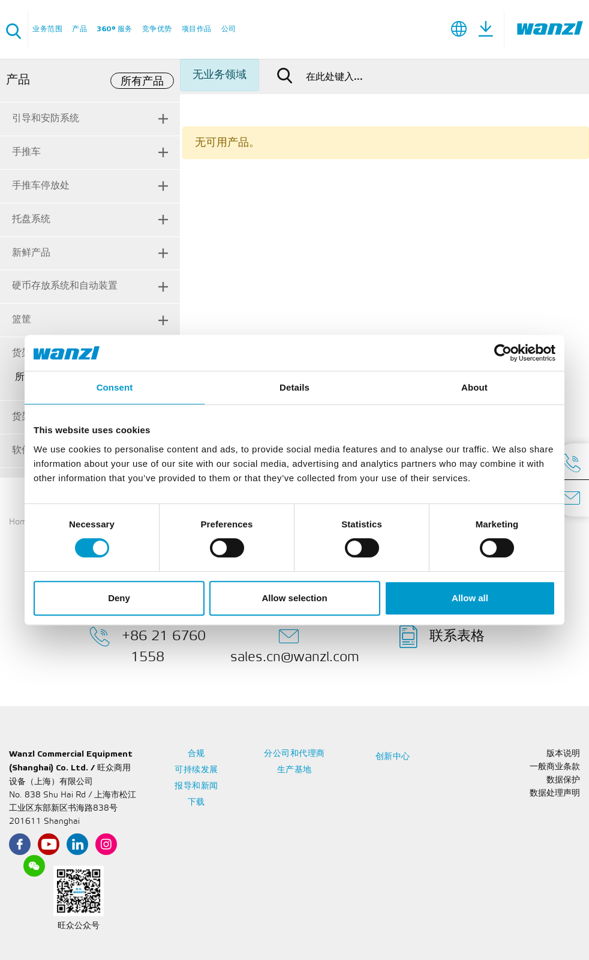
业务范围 (47, 29)
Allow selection (294, 598)
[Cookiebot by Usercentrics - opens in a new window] (502, 353)
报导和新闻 (196, 786)
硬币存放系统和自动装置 (65, 285)
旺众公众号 (79, 926)
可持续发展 (196, 770)
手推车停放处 (41, 185)
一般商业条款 (555, 767)
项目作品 (197, 29)
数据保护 (563, 780)
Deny (119, 598)
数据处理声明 (555, 793)
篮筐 (21, 319)
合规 (196, 754)
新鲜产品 (31, 252)
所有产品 (142, 81)
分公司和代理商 (294, 754)
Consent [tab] (115, 387)
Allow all (470, 598)
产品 (79, 29)
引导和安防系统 (45, 118)
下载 (196, 802)
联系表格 (442, 636)
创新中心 (392, 757)
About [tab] (474, 387)
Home (20, 522)
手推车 (26, 152)
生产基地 (294, 770)
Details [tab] (294, 387)
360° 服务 (115, 29)
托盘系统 (31, 219)
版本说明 (563, 754)
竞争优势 (157, 29)
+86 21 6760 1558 (147, 644)
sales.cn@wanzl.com (294, 644)
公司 (228, 29)
